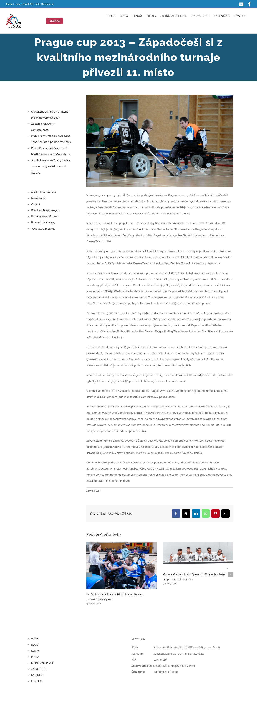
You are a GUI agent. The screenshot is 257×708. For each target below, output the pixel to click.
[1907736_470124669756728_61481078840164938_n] (159, 141)
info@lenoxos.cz (45, 4)
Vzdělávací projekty (43, 228)
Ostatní (35, 204)
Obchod (54, 21)
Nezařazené (38, 198)
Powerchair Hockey (43, 222)
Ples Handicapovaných (45, 210)
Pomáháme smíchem (44, 216)
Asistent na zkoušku (43, 192)
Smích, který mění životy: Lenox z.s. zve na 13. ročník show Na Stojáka (50, 166)
